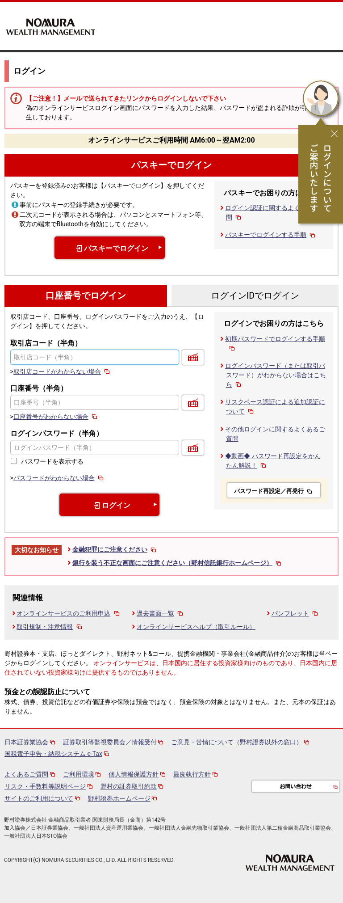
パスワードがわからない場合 (59, 477)
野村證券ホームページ (119, 798)
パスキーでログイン (171, 165)
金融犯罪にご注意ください (115, 549)
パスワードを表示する (52, 461)
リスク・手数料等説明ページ (45, 786)
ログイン (110, 505)
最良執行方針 (192, 774)
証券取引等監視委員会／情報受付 (110, 742)
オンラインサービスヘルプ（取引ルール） (196, 626)
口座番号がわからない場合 (56, 416)
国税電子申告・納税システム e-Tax (53, 753)
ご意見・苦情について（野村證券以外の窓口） (236, 742)
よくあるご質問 (26, 774)
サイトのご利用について (38, 798)
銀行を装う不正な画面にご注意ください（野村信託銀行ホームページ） (177, 562)
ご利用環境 (78, 774)
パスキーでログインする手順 (271, 234)
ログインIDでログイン (255, 296)
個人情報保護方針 (134, 774)
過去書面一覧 (160, 613)
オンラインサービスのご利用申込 (69, 613)
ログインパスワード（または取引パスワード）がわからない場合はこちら (275, 375)
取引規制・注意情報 (50, 626)
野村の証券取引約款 (128, 786)
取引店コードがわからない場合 (62, 371)
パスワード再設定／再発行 (273, 491)
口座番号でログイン (86, 296)
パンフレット (295, 613)
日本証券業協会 (26, 742)
